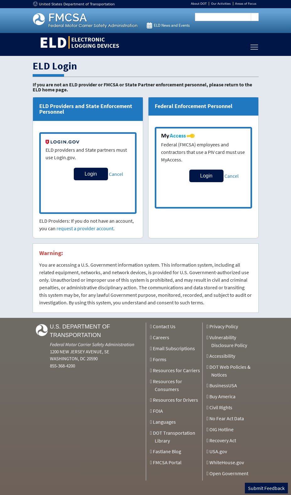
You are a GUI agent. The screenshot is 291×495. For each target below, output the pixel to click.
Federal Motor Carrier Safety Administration (92, 344)
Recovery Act (222, 440)
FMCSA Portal (167, 462)
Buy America (222, 396)
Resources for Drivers (175, 400)
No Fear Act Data (226, 418)
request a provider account (85, 228)
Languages (164, 422)
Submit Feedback (266, 488)
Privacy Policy (223, 326)
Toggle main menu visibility (255, 45)
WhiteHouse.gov (226, 462)
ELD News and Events (172, 25)
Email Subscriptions (174, 348)
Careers (161, 337)
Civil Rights (220, 407)
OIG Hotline (221, 429)
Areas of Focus (245, 3)
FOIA (158, 411)
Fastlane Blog (167, 451)
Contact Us (164, 326)
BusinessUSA (223, 385)
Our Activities (220, 3)
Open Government (228, 473)
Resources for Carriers (176, 370)
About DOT (199, 3)
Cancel (116, 174)
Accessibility (222, 356)
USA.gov (218, 451)
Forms (159, 359)
